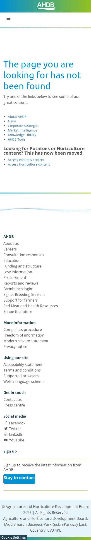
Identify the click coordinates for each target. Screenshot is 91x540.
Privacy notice (15, 346)
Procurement (14, 277)
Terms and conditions (22, 370)
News (12, 121)
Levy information (17, 271)
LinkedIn (16, 434)
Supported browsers (21, 375)
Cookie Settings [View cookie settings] (13, 537)
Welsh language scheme (24, 381)
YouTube (16, 440)
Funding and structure (22, 266)
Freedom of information (23, 335)
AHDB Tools (16, 139)
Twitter (15, 428)
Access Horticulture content (29, 164)
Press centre (14, 405)
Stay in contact (19, 478)
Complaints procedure (22, 329)
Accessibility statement (23, 364)
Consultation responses (23, 254)
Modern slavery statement (25, 340)
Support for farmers (20, 300)
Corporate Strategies (23, 126)
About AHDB (17, 116)
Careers (10, 249)
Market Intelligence (22, 130)
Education (12, 260)
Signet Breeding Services (24, 294)
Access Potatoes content (26, 160)
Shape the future (17, 311)
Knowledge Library (22, 135)
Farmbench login (17, 288)
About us (11, 243)
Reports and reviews (20, 283)
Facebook (17, 423)
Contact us (12, 399)
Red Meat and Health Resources (30, 305)
